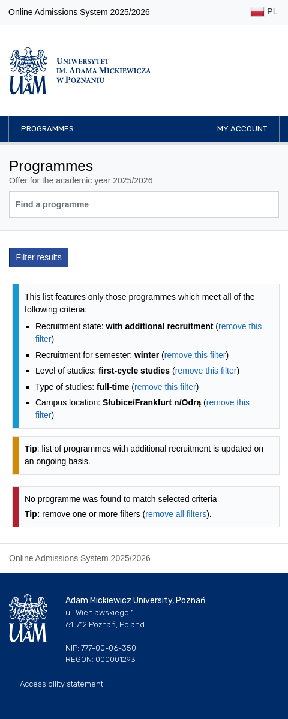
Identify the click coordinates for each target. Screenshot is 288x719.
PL (263, 12)
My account (242, 128)
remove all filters (175, 514)
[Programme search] (144, 204)
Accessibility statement (61, 683)
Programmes (47, 128)
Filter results (39, 257)
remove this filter (195, 355)
